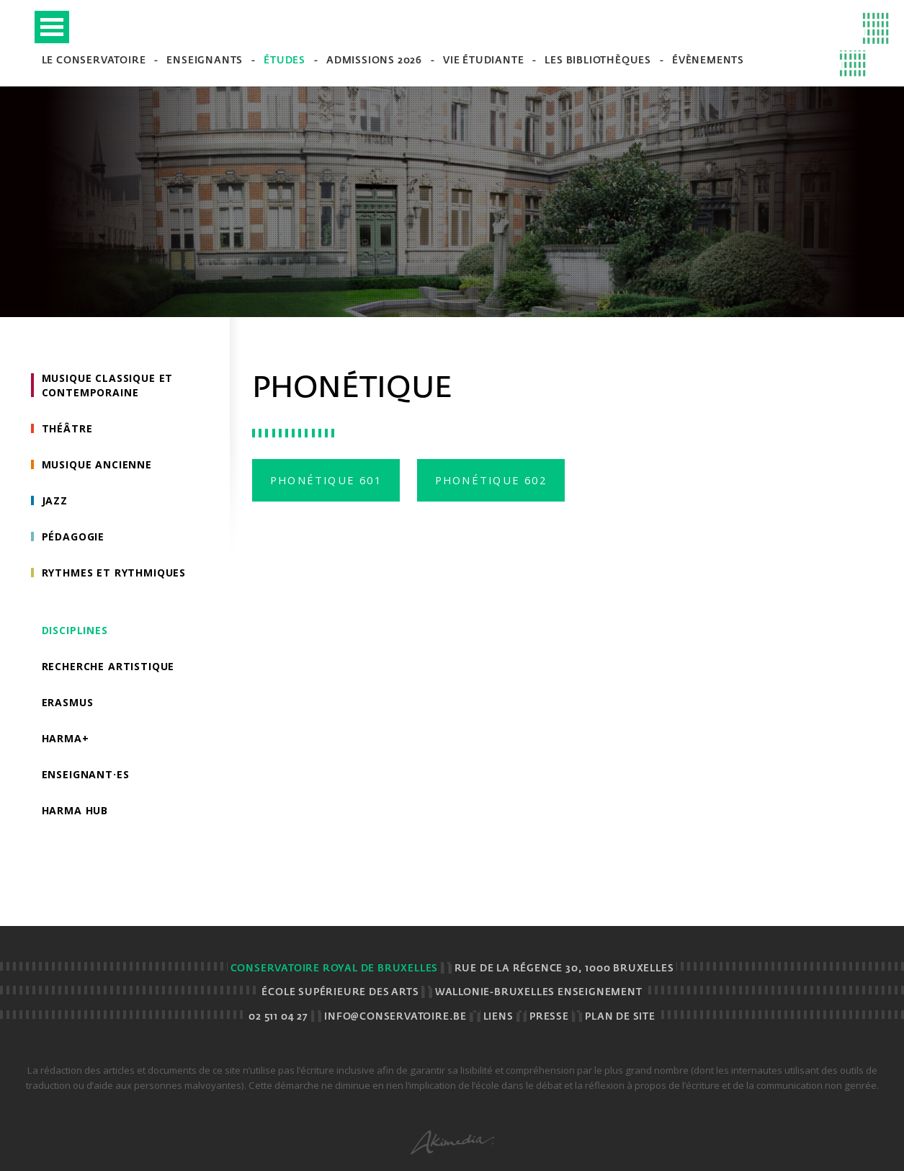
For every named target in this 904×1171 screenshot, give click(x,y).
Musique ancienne (97, 464)
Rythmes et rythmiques (114, 572)
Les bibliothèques (598, 61)
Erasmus (68, 702)
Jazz (55, 500)
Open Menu (52, 27)
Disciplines (75, 630)
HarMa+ (65, 738)
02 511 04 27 (278, 1017)
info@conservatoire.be (395, 1017)
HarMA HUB (75, 810)
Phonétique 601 (326, 480)
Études (284, 61)
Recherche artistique (108, 666)
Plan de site (620, 1017)
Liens (498, 1017)
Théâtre (67, 428)
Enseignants (204, 61)
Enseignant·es (86, 774)
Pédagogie (73, 536)
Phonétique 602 (491, 480)
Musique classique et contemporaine (108, 385)
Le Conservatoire (94, 61)
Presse (549, 1017)
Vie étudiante (483, 61)
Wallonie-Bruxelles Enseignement (539, 992)
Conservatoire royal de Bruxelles (335, 969)
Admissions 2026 (374, 61)
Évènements (708, 61)
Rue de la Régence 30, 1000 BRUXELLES (564, 969)
